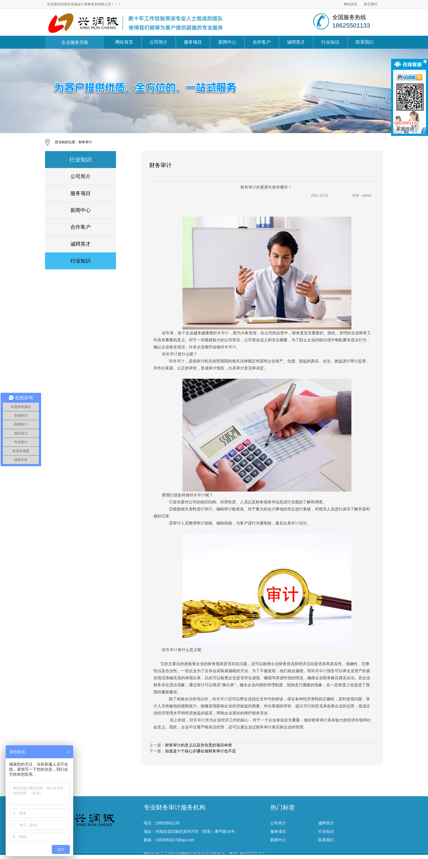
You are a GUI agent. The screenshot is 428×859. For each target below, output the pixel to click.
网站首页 (350, 4)
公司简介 (159, 42)
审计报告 (299, 523)
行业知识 (330, 42)
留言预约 (370, 4)
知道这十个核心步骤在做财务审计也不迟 (200, 751)
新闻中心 (227, 42)
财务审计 (85, 142)
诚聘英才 (296, 42)
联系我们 (365, 42)
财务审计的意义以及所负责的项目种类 (198, 745)
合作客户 (262, 42)
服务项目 (193, 42)
